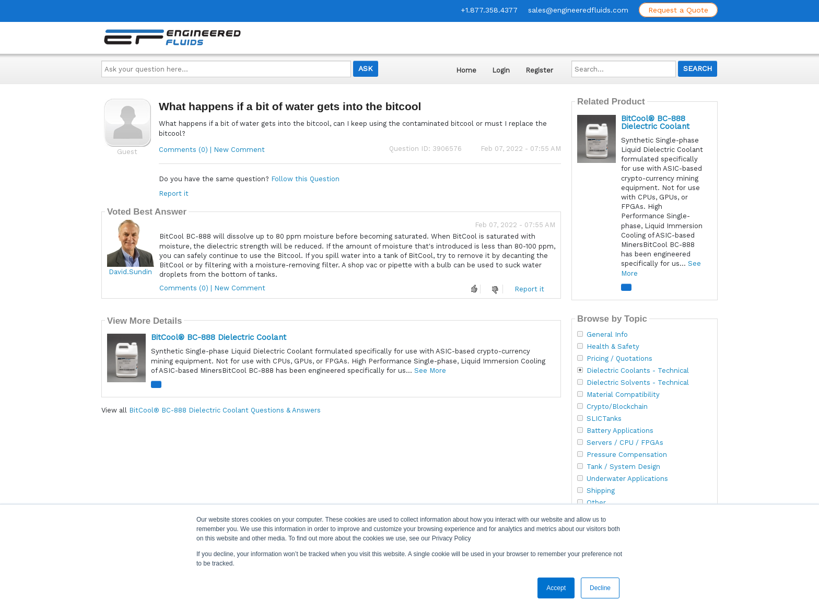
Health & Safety (613, 346)
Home (466, 70)
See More (430, 370)
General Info (607, 334)
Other (596, 503)
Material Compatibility (623, 394)
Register (539, 70)
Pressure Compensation (627, 454)
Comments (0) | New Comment (212, 150)
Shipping (601, 491)
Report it (174, 193)
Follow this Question (305, 179)
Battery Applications (620, 430)
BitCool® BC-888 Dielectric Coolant (218, 337)
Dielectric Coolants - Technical (638, 370)
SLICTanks (604, 418)
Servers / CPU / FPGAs (625, 442)
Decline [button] (600, 588)
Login (501, 70)
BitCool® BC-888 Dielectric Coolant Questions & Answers (225, 410)
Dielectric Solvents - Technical (638, 382)
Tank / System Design (623, 466)
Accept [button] (556, 588)
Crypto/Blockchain (617, 406)
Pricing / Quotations (619, 358)
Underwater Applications (627, 478)
